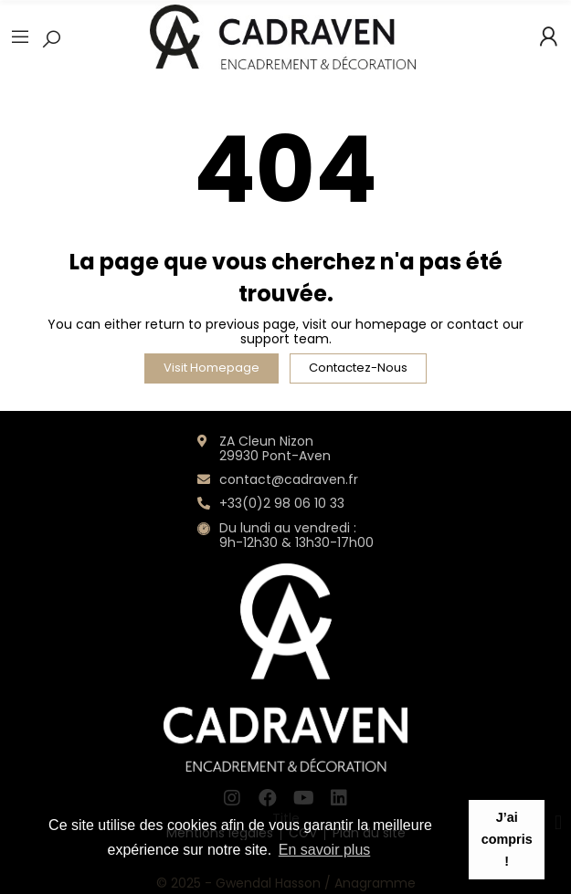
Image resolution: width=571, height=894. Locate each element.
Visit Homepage (211, 367)
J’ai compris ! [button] (507, 839)
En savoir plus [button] (325, 849)
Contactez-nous (358, 367)
